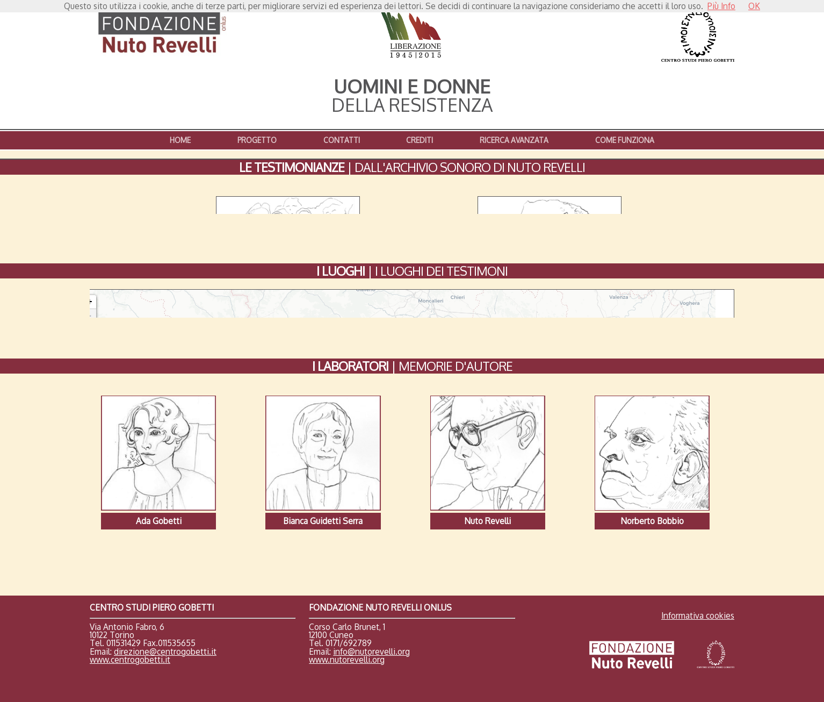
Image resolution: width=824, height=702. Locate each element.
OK (754, 6)
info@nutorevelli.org (371, 623)
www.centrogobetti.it (130, 631)
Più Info (721, 6)
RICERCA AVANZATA (514, 140)
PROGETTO (257, 140)
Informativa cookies (697, 588)
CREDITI (419, 140)
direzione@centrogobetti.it (165, 623)
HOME (180, 140)
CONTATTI (341, 140)
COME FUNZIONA (624, 140)
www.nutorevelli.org (347, 631)
